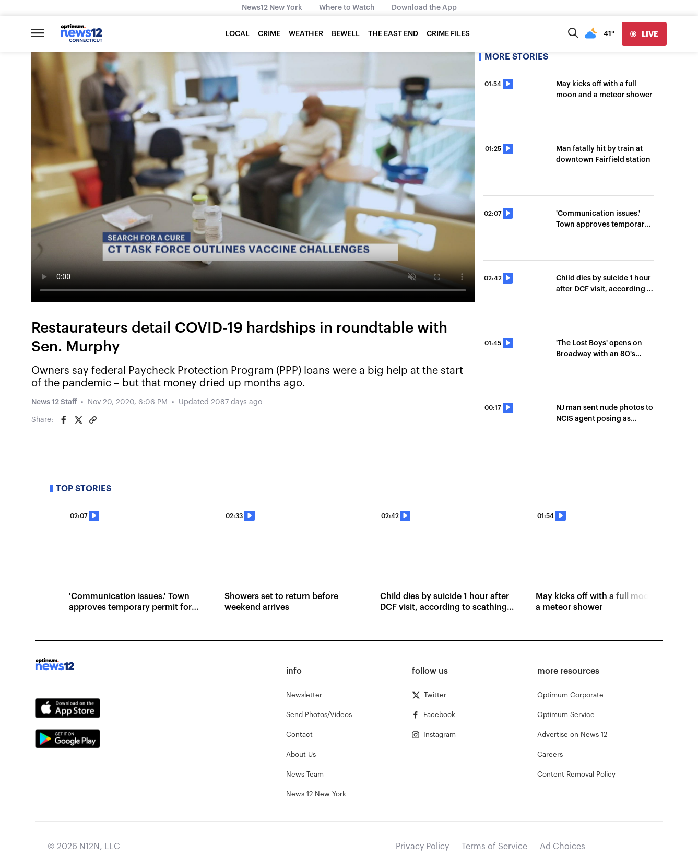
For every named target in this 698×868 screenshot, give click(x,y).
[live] (644, 34)
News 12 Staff (54, 402)
